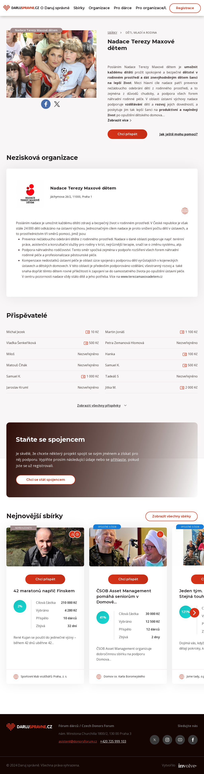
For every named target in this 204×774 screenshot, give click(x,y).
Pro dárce (123, 8)
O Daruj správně (54, 8)
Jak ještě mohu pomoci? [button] (179, 134)
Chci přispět (127, 134)
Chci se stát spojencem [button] (45, 480)
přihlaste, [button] (119, 459)
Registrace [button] (185, 8)
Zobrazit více (120, 120)
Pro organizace (150, 8)
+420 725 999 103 (113, 741)
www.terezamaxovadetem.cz (142, 276)
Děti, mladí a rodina (141, 32)
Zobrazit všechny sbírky (171, 516)
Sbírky (79, 8)
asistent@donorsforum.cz (78, 741)
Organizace (99, 8)
